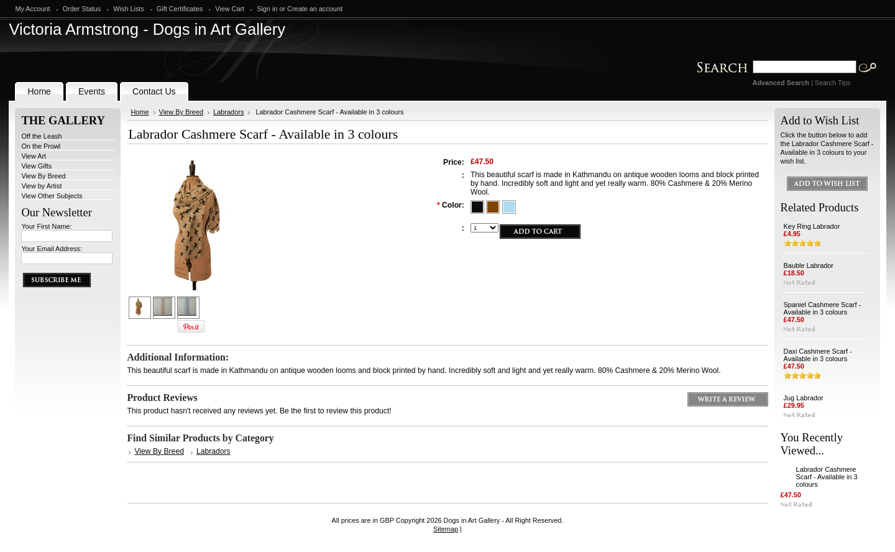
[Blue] (509, 205)
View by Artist (41, 186)
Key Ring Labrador (812, 226)
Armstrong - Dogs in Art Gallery (147, 29)
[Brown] (494, 205)
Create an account (314, 8)
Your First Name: (46, 226)
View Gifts (36, 166)
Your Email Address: (51, 248)
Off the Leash (41, 136)
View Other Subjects (51, 196)
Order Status (82, 8)
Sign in (267, 8)
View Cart (229, 8)
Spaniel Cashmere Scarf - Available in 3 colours (822, 308)
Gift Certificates (180, 8)
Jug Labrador (804, 398)
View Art (33, 156)
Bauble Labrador (808, 265)
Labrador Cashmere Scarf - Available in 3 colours (827, 477)
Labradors (228, 112)
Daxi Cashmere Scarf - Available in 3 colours (818, 354)
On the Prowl (40, 146)
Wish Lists (128, 8)
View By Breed (43, 176)
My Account (32, 8)
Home (140, 112)
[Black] (478, 205)
